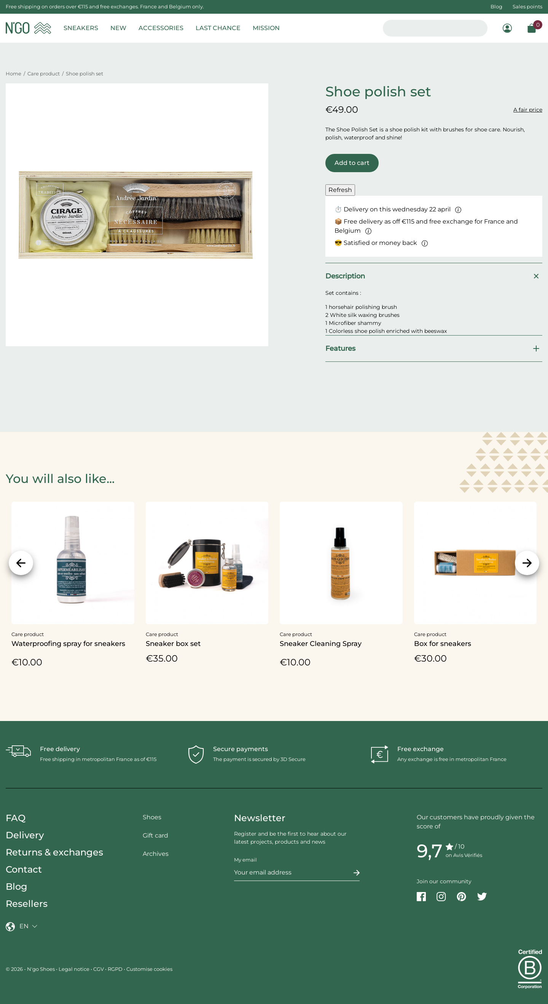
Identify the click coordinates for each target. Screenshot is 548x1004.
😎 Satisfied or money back (381, 242)
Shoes (152, 817)
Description (433, 276)
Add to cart (352, 162)
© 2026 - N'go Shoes (31, 969)
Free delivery (60, 749)
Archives (156, 853)
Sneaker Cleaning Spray (321, 643)
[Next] (527, 563)
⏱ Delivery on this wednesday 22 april (398, 209)
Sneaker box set (173, 643)
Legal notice (74, 969)
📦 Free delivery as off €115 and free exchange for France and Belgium (426, 226)
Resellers (27, 903)
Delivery (25, 835)
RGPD (115, 969)
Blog (496, 6)
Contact (24, 869)
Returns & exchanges (54, 852)
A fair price (527, 109)
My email (245, 860)
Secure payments (240, 749)
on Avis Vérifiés (464, 855)
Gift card (155, 835)
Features (433, 348)
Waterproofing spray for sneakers (68, 643)
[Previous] (21, 563)
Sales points (527, 6)
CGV (98, 969)
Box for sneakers (442, 643)
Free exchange (420, 749)
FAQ (15, 817)
